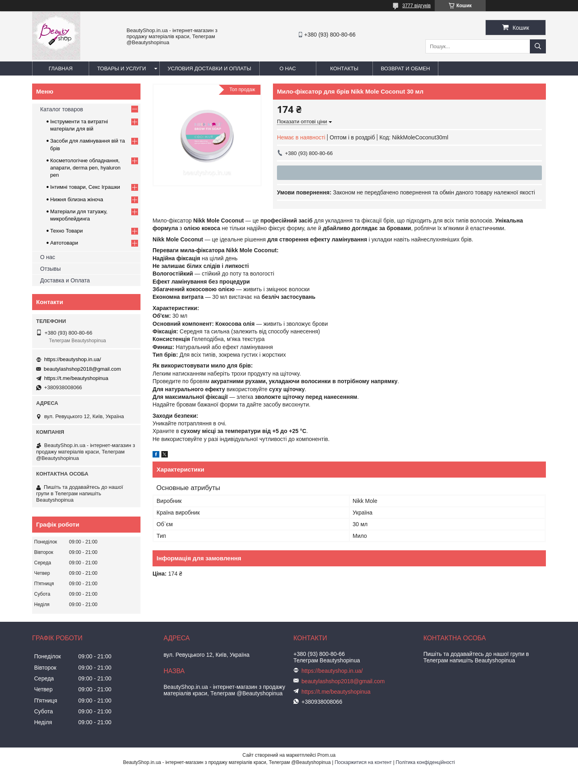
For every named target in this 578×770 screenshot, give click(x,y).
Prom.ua (326, 755)
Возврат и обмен (405, 68)
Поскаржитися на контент (363, 762)
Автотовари (64, 243)
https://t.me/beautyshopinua (76, 378)
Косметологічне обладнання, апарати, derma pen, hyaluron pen (85, 167)
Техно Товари (66, 231)
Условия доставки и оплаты (209, 68)
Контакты (344, 68)
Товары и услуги (121, 68)
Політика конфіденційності (425, 762)
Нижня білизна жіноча (76, 199)
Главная (61, 68)
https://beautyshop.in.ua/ (72, 359)
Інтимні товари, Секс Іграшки (85, 187)
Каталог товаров (61, 109)
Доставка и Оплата (65, 280)
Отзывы (50, 269)
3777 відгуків (416, 5)
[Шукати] (538, 46)
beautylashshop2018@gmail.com (82, 369)
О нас (287, 68)
